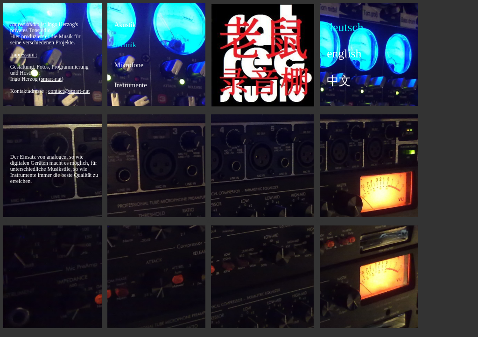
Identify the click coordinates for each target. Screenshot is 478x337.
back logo (262, 55)
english (344, 53)
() (51, 79)
